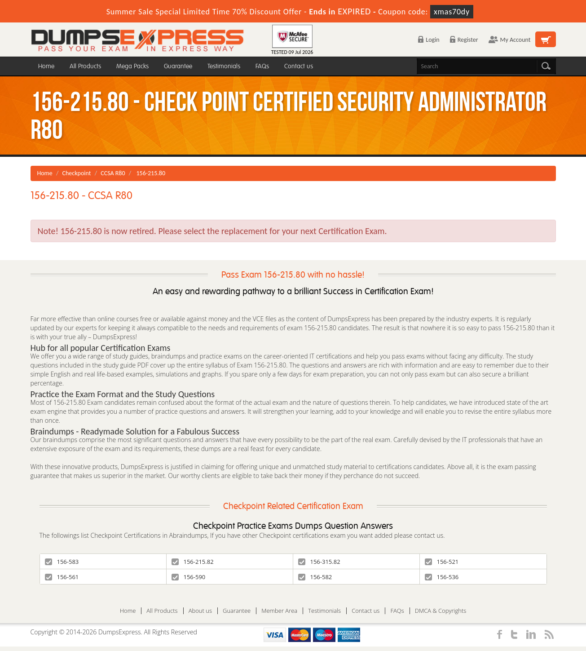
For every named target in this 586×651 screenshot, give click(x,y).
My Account (510, 40)
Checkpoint (76, 173)
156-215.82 (193, 562)
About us (200, 610)
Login (428, 40)
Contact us (298, 66)
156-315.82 (319, 562)
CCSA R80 (113, 173)
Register (464, 40)
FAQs (262, 66)
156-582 (315, 577)
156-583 (62, 562)
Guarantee (178, 66)
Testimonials (223, 66)
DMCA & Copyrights (441, 610)
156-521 (442, 562)
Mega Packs (132, 66)
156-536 (442, 577)
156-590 (189, 577)
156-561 (62, 577)
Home (46, 66)
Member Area (279, 610)
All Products (85, 66)
